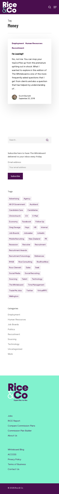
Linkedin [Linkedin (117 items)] (40, 233)
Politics (11, 329)
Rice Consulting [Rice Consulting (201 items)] (25, 262)
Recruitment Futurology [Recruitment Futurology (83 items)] (19, 256)
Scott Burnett (25, 96)
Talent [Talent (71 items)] (24, 279)
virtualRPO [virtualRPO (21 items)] (42, 290)
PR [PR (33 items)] (46, 239)
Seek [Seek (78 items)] (37, 267)
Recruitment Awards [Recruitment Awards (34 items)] (18, 250)
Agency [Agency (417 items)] (27, 199)
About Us (12, 435)
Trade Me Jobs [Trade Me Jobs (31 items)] (15, 290)
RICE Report (14, 421)
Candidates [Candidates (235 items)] (33, 210)
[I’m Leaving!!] (29, 71)
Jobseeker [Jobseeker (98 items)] (28, 233)
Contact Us (13, 469)
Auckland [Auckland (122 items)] (34, 204)
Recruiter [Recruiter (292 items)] (26, 244)
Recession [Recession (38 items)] (13, 244)
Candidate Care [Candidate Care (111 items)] (16, 210)
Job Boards (13, 324)
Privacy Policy (14, 459)
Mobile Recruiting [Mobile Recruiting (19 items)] (16, 239)
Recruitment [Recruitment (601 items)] (40, 244)
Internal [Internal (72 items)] (44, 227)
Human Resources (33, 43)
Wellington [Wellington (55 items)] (13, 296)
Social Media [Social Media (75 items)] (14, 273)
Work (10, 354)
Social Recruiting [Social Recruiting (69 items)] (32, 273)
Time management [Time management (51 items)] (36, 285)
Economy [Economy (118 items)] (13, 221)
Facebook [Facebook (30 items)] (26, 221)
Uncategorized (15, 349)
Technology (13, 344)
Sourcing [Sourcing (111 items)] (13, 279)
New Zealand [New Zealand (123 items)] (34, 239)
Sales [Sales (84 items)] (28, 267)
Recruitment (18, 48)
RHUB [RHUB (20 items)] (11, 262)
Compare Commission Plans (21, 425)
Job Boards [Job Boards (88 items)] (14, 233)
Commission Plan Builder (20, 430)
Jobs (10, 416)
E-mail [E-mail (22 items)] (35, 216)
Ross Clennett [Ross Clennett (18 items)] (15, 267)
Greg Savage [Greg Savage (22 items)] (14, 227)
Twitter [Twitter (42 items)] (29, 290)
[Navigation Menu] (55, 7)
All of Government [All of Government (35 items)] (17, 204)
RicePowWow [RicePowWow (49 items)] (42, 262)
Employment (18, 43)
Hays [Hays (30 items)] (27, 227)
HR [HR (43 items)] (35, 227)
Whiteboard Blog (16, 449)
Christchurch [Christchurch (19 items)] (15, 216)
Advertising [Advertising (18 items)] (14, 199)
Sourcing (12, 339)
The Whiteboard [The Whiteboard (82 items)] (16, 285)
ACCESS (12, 454)
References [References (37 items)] (39, 256)
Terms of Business (17, 464)
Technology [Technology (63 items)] (37, 279)
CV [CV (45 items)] (26, 216)
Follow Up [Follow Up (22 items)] (40, 221)
